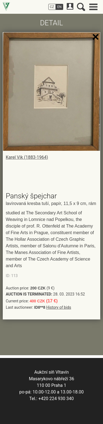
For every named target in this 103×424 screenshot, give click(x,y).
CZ (52, 7)
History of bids (58, 307)
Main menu (93, 7)
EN (59, 7)
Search (81, 7)
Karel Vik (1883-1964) (27, 157)
